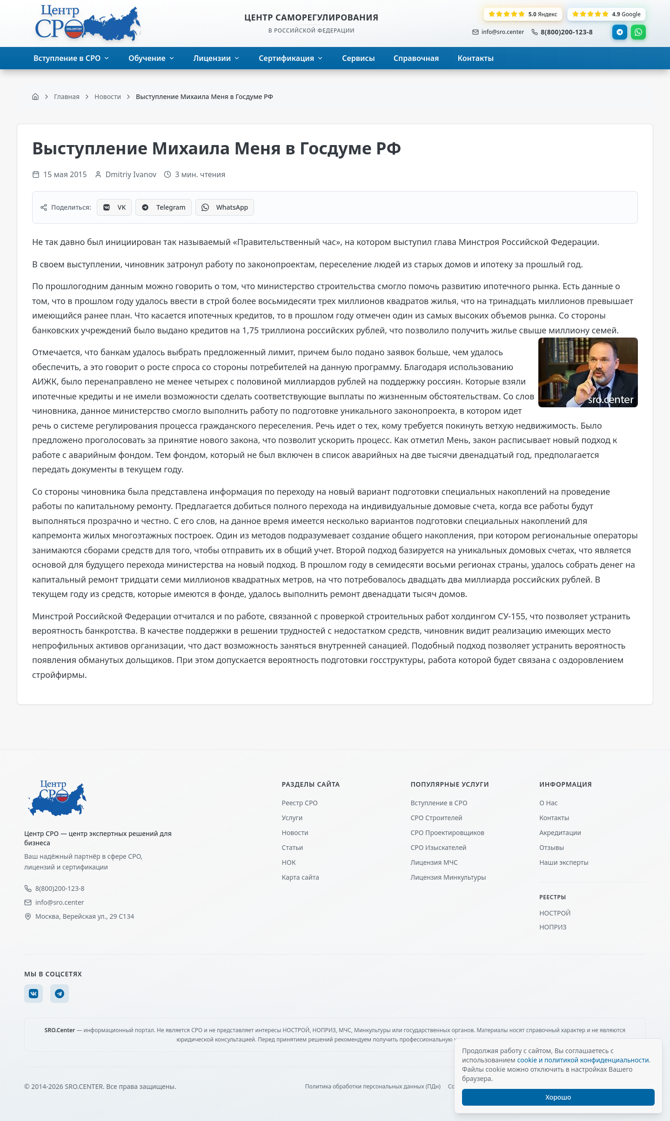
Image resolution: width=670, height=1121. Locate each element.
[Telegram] (59, 993)
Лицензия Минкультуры (448, 877)
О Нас (548, 802)
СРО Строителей (436, 817)
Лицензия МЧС (434, 862)
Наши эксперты (564, 862)
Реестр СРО (300, 802)
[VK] (33, 993)
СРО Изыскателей (438, 847)
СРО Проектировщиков (447, 832)
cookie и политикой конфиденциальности (583, 1059)
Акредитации (560, 832)
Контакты (554, 817)
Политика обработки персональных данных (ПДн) (373, 1086)
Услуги (292, 817)
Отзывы (551, 847)
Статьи (292, 847)
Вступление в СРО (438, 802)
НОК (289, 862)
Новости (295, 832)
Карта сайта (300, 877)
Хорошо (558, 1097)
